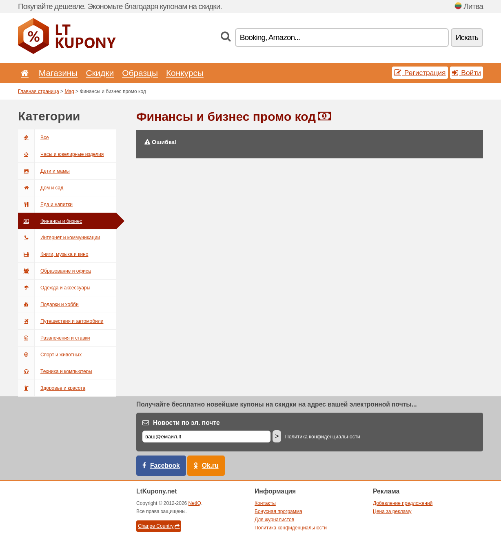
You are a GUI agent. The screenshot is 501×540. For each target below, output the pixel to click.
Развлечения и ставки (54, 338)
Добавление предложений (402, 503)
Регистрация (420, 73)
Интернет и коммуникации (59, 237)
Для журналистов (274, 519)
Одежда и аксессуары (54, 288)
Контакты (265, 503)
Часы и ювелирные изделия (61, 154)
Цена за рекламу (392, 511)
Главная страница (38, 91)
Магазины (58, 73)
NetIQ (194, 503)
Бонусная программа (278, 511)
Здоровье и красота (51, 388)
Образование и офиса (54, 271)
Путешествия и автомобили (60, 321)
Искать (467, 37)
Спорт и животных (50, 355)
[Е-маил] (206, 436)
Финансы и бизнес (50, 221)
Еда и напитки (45, 204)
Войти (466, 73)
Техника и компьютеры (55, 371)
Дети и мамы (44, 171)
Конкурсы (185, 73)
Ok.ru (210, 465)
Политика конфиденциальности (322, 437)
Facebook (165, 465)
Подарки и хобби (48, 304)
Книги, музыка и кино (53, 254)
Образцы (140, 73)
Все (33, 137)
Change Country (159, 526)
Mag (69, 91)
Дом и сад (40, 188)
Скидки (100, 73)
